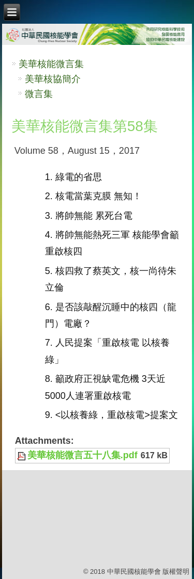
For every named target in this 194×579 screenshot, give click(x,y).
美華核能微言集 (51, 64)
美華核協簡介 (53, 79)
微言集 (39, 94)
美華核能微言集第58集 (84, 126)
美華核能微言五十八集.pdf (82, 455)
